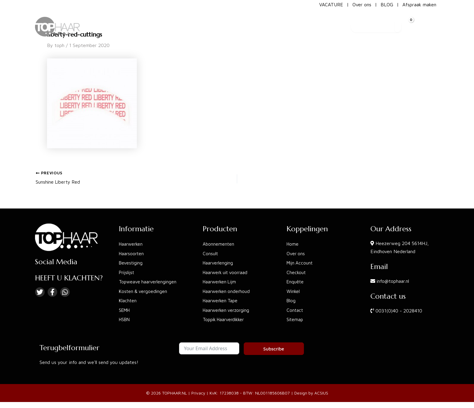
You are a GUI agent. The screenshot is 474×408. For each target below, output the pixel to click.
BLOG (387, 4)
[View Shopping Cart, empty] (407, 24)
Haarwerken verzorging (227, 310)
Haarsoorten (132, 252)
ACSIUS (321, 392)
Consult (211, 252)
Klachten (128, 300)
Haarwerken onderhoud (227, 291)
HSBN (125, 319)
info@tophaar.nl (393, 279)
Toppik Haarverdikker (225, 319)
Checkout (297, 271)
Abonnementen (219, 243)
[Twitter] (40, 291)
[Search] (391, 24)
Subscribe (273, 348)
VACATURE (331, 4)
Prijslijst (127, 271)
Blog (291, 300)
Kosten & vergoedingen (144, 291)
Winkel (294, 291)
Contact (295, 310)
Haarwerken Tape (221, 300)
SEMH (125, 310)
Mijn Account (300, 262)
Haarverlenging (218, 262)
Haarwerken (131, 243)
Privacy (198, 392)
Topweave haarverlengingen (148, 281)
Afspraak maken (419, 4)
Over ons (361, 4)
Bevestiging (131, 262)
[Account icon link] (428, 23)
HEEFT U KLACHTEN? (69, 276)
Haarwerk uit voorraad (227, 271)
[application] (264, 24)
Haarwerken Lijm (221, 281)
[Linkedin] (65, 291)
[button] (252, 23)
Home (293, 243)
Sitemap (295, 319)
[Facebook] (52, 291)
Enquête (296, 281)
